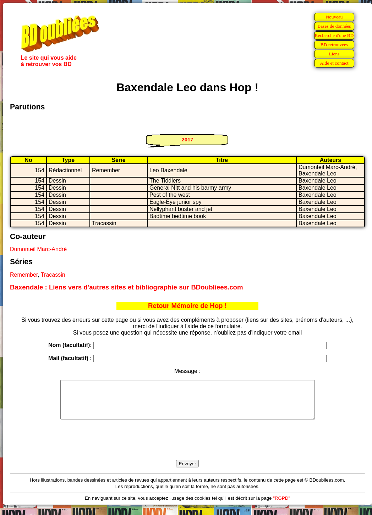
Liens (334, 53)
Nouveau (334, 17)
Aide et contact (334, 63)
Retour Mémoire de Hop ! (187, 305)
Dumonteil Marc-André (38, 249)
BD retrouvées (334, 44)
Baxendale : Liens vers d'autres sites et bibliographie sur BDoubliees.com (126, 287)
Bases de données (334, 26)
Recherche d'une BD (334, 35)
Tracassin (53, 275)
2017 (187, 139)
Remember (24, 275)
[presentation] (187, 448)
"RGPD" (281, 505)
